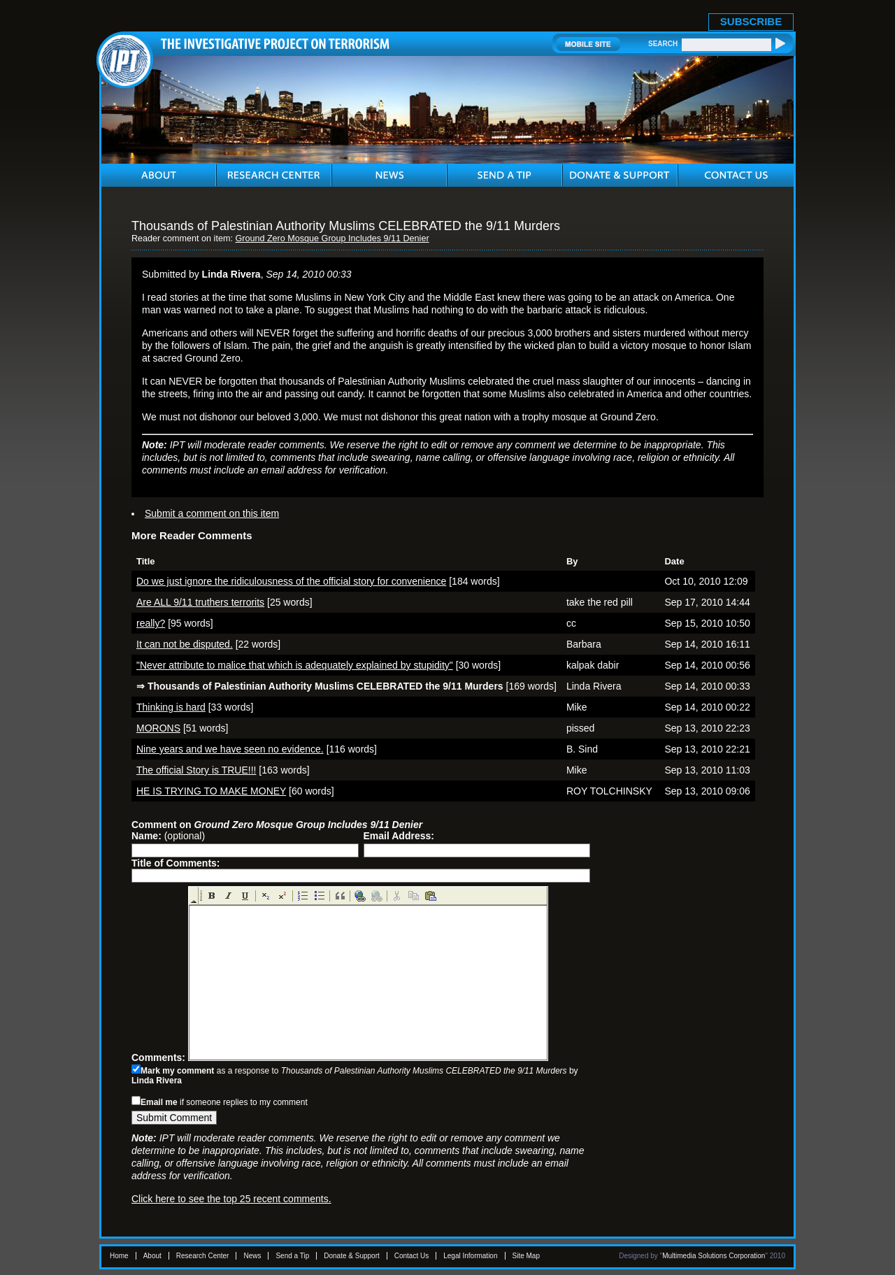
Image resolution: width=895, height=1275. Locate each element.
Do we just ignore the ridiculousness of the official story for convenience (291, 581)
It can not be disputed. (184, 644)
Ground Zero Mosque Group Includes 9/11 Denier (332, 238)
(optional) (168, 835)
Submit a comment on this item (212, 513)
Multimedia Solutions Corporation (713, 1256)
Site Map (526, 1256)
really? (150, 623)
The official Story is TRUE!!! (196, 770)
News (252, 1256)
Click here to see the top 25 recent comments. (231, 1198)
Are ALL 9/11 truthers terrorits (200, 602)
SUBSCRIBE (751, 21)
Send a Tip (292, 1256)
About (152, 1256)
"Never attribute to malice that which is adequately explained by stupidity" (294, 665)
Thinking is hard (171, 707)
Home (119, 1256)
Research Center (202, 1256)
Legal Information (470, 1256)
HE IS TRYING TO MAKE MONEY (211, 791)
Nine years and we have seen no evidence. (230, 749)
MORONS (158, 728)
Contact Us (411, 1256)
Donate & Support (352, 1256)
